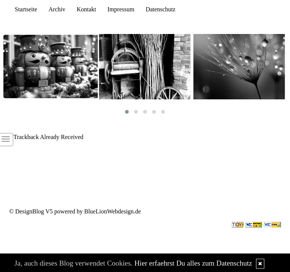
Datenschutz (161, 9)
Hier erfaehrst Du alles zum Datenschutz (193, 263)
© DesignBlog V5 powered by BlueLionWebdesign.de (75, 211)
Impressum (121, 9)
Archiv (57, 9)
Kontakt (86, 9)
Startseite (26, 9)
